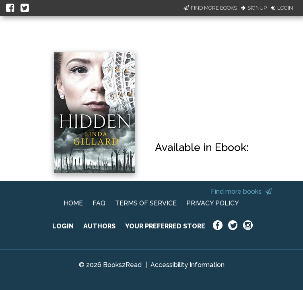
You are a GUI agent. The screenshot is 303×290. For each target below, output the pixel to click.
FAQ (99, 203)
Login (282, 8)
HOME (73, 203)
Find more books (241, 191)
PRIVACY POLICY (212, 203)
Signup (254, 8)
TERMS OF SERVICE (146, 203)
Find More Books (210, 8)
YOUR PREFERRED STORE (165, 226)
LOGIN (63, 226)
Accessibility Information (187, 265)
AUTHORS (99, 226)
